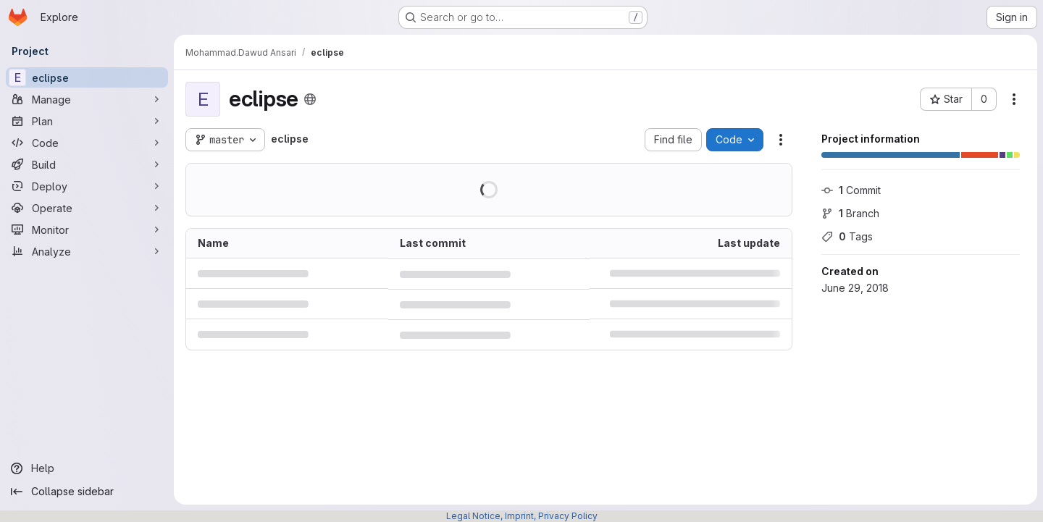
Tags (847, 236)
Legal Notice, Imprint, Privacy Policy (522, 515)
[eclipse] (87, 77)
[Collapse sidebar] (87, 491)
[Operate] (87, 208)
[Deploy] (87, 186)
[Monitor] (87, 229)
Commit (851, 190)
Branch (850, 213)
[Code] (87, 142)
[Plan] (87, 121)
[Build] (87, 164)
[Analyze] (87, 251)
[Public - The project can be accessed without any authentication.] (310, 99)
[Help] (87, 468)
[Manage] (87, 99)
